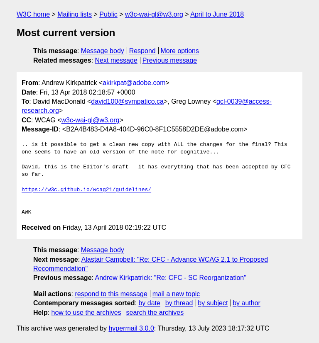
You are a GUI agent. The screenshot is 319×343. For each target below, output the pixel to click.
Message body (102, 50)
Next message (116, 60)
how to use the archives (86, 312)
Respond (142, 50)
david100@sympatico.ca (127, 101)
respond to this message (111, 293)
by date (149, 303)
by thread (179, 303)
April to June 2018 (217, 14)
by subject (213, 303)
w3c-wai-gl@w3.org (154, 14)
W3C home (33, 14)
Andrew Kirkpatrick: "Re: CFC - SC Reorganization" (170, 277)
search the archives (155, 312)
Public (108, 14)
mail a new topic (176, 293)
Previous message (169, 60)
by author (246, 303)
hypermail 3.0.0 (131, 328)
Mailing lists (74, 14)
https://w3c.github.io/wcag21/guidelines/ (86, 190)
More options (180, 50)
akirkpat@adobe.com (134, 82)
